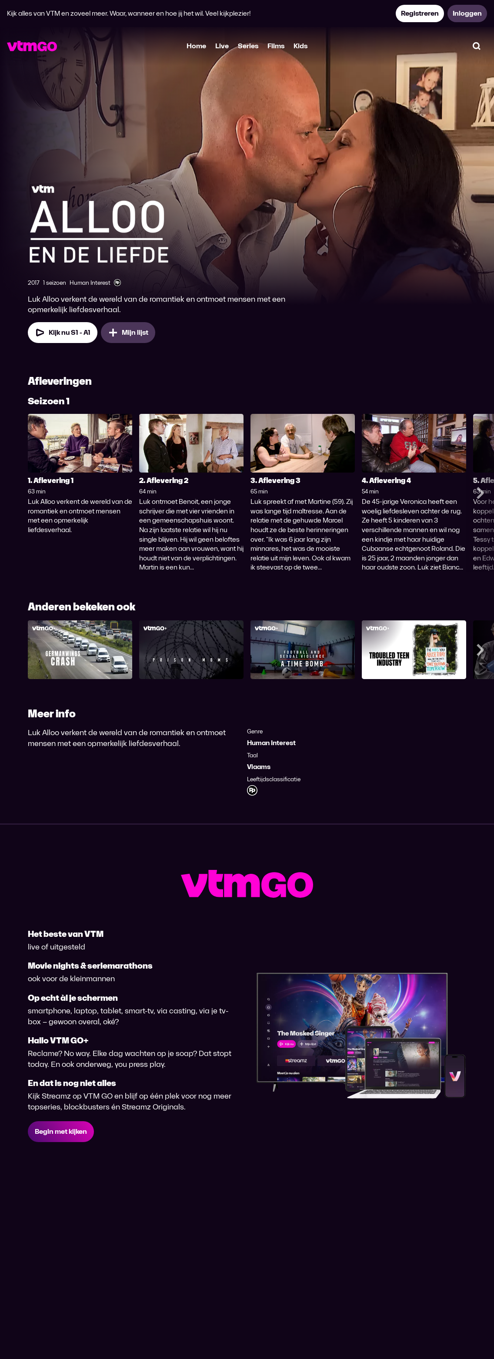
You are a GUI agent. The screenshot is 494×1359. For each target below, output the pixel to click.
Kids (300, 46)
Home (196, 46)
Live (222, 46)
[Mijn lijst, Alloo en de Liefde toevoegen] (128, 332)
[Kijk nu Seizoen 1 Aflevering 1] (62, 332)
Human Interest (271, 743)
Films (275, 46)
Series (248, 46)
